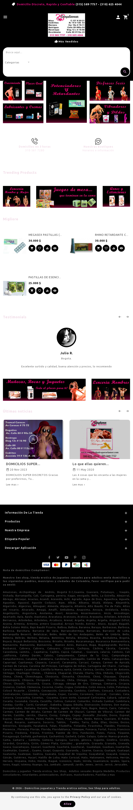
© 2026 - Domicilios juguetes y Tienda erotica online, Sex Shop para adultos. (66, 788)
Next (127, 411)
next (127, 317)
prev (120, 317)
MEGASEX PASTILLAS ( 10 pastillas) (53, 234)
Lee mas (11, 484)
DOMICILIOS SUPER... (23, 464)
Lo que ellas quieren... (91, 464)
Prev (120, 411)
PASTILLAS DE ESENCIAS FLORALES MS (56, 277)
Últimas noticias (17, 411)
